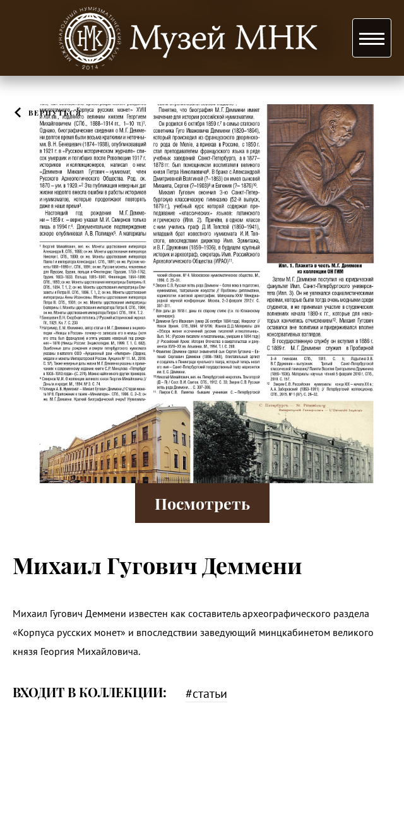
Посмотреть (202, 503)
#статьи (206, 693)
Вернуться (55, 112)
